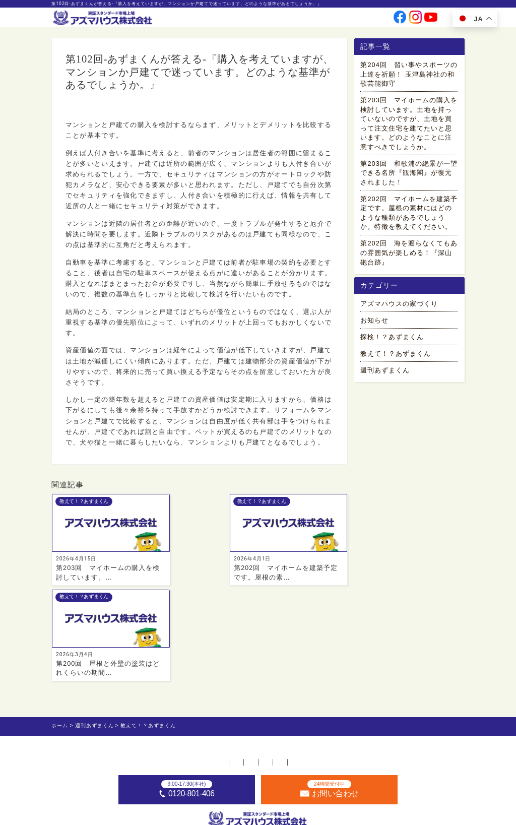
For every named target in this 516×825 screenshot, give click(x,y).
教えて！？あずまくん (95, 108)
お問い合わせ (365, 19)
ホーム (113, 672)
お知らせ (374, 325)
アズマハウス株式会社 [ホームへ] (273, 815)
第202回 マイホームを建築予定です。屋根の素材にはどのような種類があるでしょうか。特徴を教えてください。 (408, 214)
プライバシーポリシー (325, 672)
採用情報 (333, 19)
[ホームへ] (103, 18)
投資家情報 (303, 19)
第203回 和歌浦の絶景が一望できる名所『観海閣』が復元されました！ (408, 174)
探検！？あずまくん (392, 341)
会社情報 (274, 19)
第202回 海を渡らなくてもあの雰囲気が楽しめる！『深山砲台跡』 (408, 254)
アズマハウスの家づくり (399, 308)
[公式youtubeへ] (430, 20)
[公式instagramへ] (415, 20)
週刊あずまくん (385, 374)
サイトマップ (392, 672)
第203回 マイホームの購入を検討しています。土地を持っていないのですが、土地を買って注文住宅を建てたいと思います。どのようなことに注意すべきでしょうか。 (408, 125)
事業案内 (246, 19)
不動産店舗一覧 (161, 672)
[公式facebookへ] (400, 20)
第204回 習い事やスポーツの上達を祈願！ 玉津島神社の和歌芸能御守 (408, 75)
